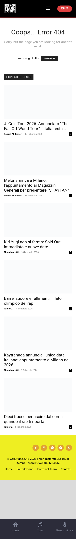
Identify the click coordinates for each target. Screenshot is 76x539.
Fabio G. (8, 308)
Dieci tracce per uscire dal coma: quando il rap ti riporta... (34, 419)
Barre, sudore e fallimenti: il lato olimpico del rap (33, 301)
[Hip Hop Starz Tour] (10, 8)
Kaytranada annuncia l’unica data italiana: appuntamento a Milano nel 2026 (37, 360)
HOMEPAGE (49, 58)
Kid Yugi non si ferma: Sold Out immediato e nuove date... (32, 244)
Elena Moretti (11, 252)
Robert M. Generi (13, 133)
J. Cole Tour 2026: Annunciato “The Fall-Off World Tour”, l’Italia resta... (36, 126)
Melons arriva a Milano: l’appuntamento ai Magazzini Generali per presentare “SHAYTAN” (36, 185)
